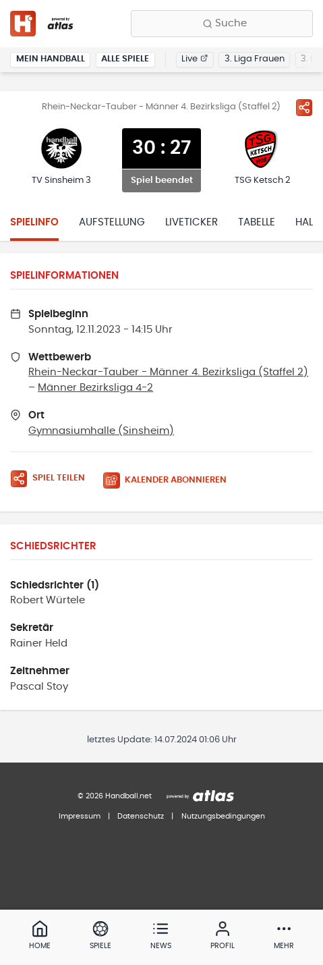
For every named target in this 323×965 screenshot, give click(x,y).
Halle (308, 222)
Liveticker (191, 222)
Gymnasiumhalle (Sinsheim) (101, 431)
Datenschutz (140, 816)
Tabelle (256, 222)
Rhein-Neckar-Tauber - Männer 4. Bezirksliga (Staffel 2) (168, 372)
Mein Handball (50, 59)
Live (194, 59)
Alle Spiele (125, 59)
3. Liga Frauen (255, 59)
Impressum (79, 816)
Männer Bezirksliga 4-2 (95, 388)
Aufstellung (112, 222)
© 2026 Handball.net (115, 796)
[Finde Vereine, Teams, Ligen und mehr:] (222, 23)
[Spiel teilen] (304, 107)
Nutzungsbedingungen (223, 816)
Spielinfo (34, 222)
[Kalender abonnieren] (170, 481)
